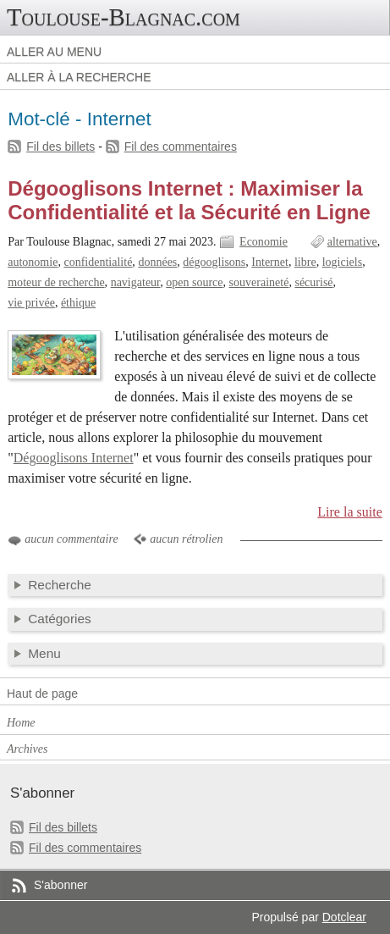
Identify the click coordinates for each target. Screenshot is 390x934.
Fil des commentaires (180, 146)
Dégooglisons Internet (74, 457)
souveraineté (259, 282)
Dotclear (344, 917)
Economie (263, 241)
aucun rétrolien (186, 539)
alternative (352, 241)
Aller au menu (54, 51)
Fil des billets (60, 146)
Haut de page (42, 693)
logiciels (342, 262)
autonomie (33, 262)
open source (194, 282)
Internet (269, 262)
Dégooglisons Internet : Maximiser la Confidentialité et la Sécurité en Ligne (189, 200)
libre (305, 262)
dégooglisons (214, 262)
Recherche (59, 585)
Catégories (59, 618)
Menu (44, 653)
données (157, 262)
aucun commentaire (71, 539)
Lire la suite (349, 512)
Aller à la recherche (79, 77)
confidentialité (97, 262)
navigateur (136, 282)
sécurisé (313, 282)
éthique (78, 302)
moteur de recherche (56, 282)
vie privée (31, 302)
